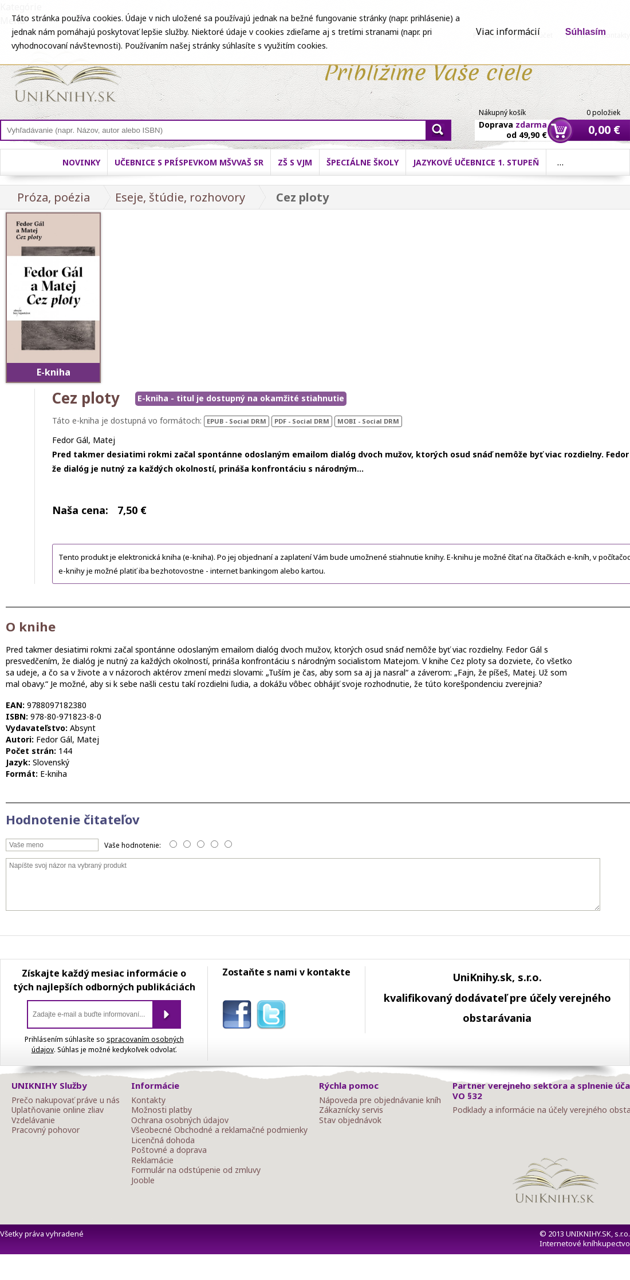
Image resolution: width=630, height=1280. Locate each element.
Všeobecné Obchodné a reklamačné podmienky (219, 1130)
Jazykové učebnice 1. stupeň (476, 162)
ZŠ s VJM (295, 162)
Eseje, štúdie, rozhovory (180, 197)
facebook (239, 1016)
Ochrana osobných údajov (180, 1120)
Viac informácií (508, 31)
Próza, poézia (53, 197)
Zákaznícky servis (351, 1110)
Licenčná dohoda (163, 1140)
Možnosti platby (161, 1110)
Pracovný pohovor (45, 1130)
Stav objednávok (350, 1120)
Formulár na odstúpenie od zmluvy (196, 1170)
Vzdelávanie (33, 1120)
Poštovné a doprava (169, 1150)
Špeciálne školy (362, 162)
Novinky (81, 162)
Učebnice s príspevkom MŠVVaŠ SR (189, 162)
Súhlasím (585, 32)
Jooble (143, 1180)
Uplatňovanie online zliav (57, 1110)
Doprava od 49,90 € (513, 123)
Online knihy (66, 79)
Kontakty (148, 1100)
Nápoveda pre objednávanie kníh (380, 1100)
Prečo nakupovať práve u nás (65, 1100)
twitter (274, 1016)
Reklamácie (152, 1160)
